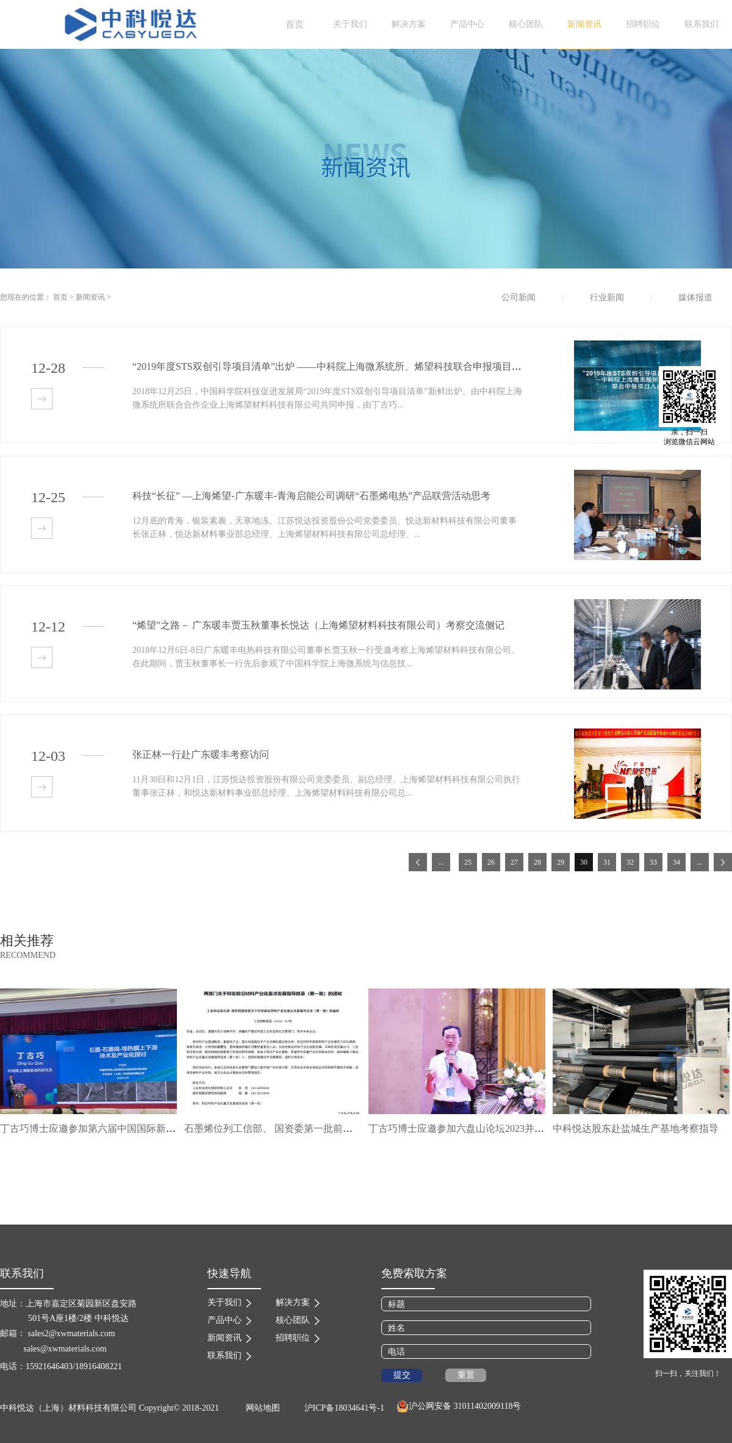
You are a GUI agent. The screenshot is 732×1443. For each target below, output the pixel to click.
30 (583, 862)
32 (630, 862)
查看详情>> (41, 398)
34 (676, 862)
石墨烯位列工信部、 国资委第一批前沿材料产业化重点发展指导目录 (331, 1128)
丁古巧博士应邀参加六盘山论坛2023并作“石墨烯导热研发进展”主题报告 (524, 1128)
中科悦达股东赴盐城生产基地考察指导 (636, 1128)
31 (607, 862)
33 (653, 862)
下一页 (723, 862)
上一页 (418, 862)
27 (514, 862)
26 (491, 862)
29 (560, 862)
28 (537, 862)
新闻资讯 (90, 297)
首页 (294, 24)
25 (468, 862)
